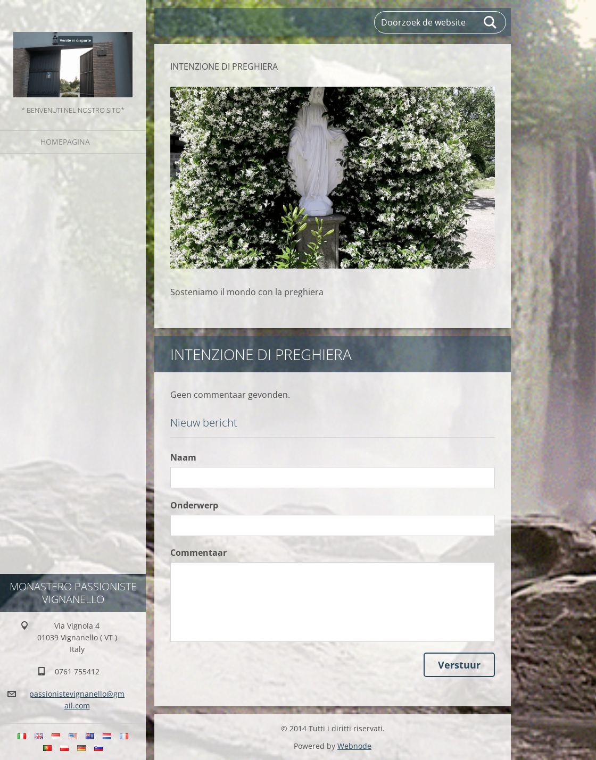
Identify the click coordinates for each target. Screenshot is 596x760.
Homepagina (65, 142)
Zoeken (491, 22)
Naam (183, 457)
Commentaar (198, 552)
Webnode (354, 746)
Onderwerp (194, 505)
